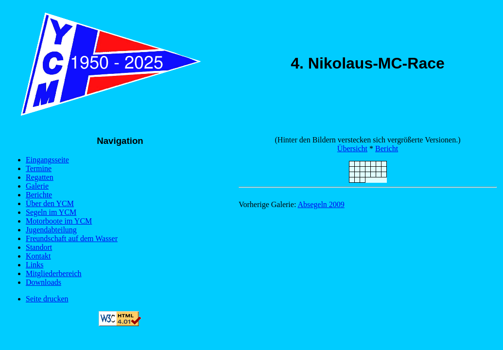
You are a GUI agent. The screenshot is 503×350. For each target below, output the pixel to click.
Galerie (37, 186)
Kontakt (38, 256)
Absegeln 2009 (320, 204)
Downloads (43, 282)
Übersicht (352, 148)
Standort (39, 247)
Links (34, 265)
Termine (39, 168)
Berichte (39, 195)
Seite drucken (47, 299)
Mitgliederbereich (54, 273)
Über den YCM (50, 203)
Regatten (39, 177)
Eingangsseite (47, 160)
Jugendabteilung (51, 230)
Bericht (386, 148)
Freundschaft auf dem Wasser (72, 238)
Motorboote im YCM (59, 221)
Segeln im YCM (51, 212)
